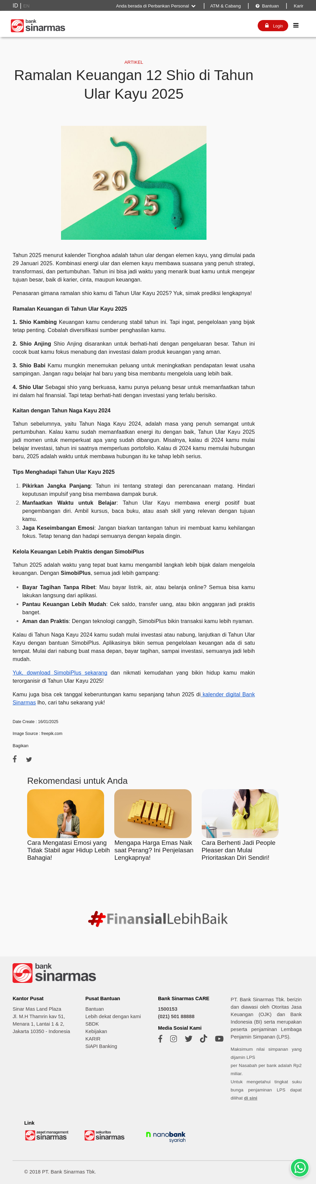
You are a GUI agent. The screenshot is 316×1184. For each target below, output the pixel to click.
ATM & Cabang (225, 5)
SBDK (92, 1024)
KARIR (93, 1039)
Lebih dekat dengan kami (113, 1016)
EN (26, 5)
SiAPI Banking (101, 1046)
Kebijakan (96, 1031)
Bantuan (267, 5)
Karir (298, 5)
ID (15, 5)
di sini (250, 1098)
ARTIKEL (133, 62)
